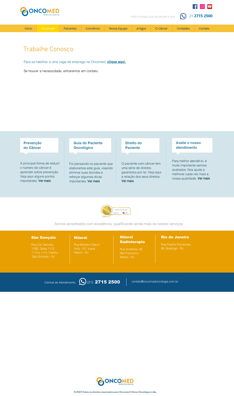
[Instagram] (202, 6)
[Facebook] (195, 6)
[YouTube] (209, 6)
